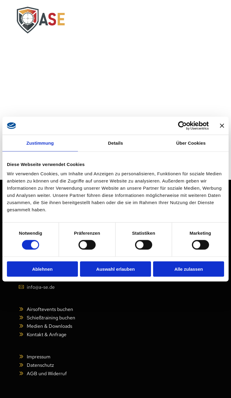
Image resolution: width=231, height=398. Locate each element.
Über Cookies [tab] (191, 143)
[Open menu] (204, 20)
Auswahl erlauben (115, 268)
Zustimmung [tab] (40, 143)
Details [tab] (115, 143)
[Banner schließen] (222, 126)
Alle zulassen (188, 268)
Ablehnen (42, 268)
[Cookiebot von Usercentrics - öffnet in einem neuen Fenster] (182, 125)
